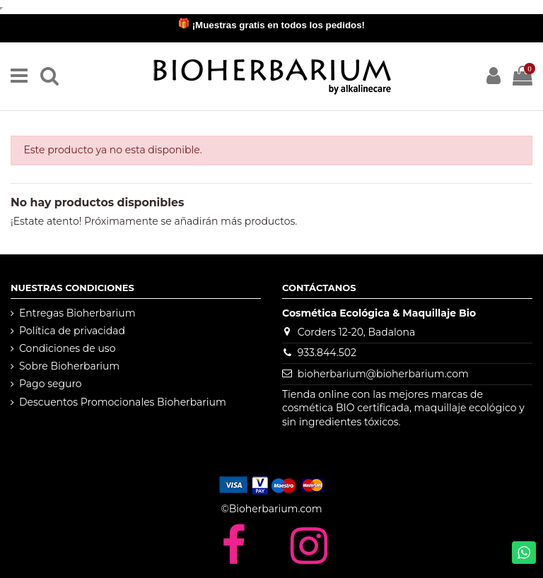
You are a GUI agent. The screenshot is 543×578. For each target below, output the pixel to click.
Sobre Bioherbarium (69, 366)
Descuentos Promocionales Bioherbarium (122, 402)
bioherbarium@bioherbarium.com (383, 373)
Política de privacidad (72, 330)
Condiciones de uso (67, 348)
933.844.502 (327, 352)
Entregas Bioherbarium (77, 313)
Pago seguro (50, 383)
